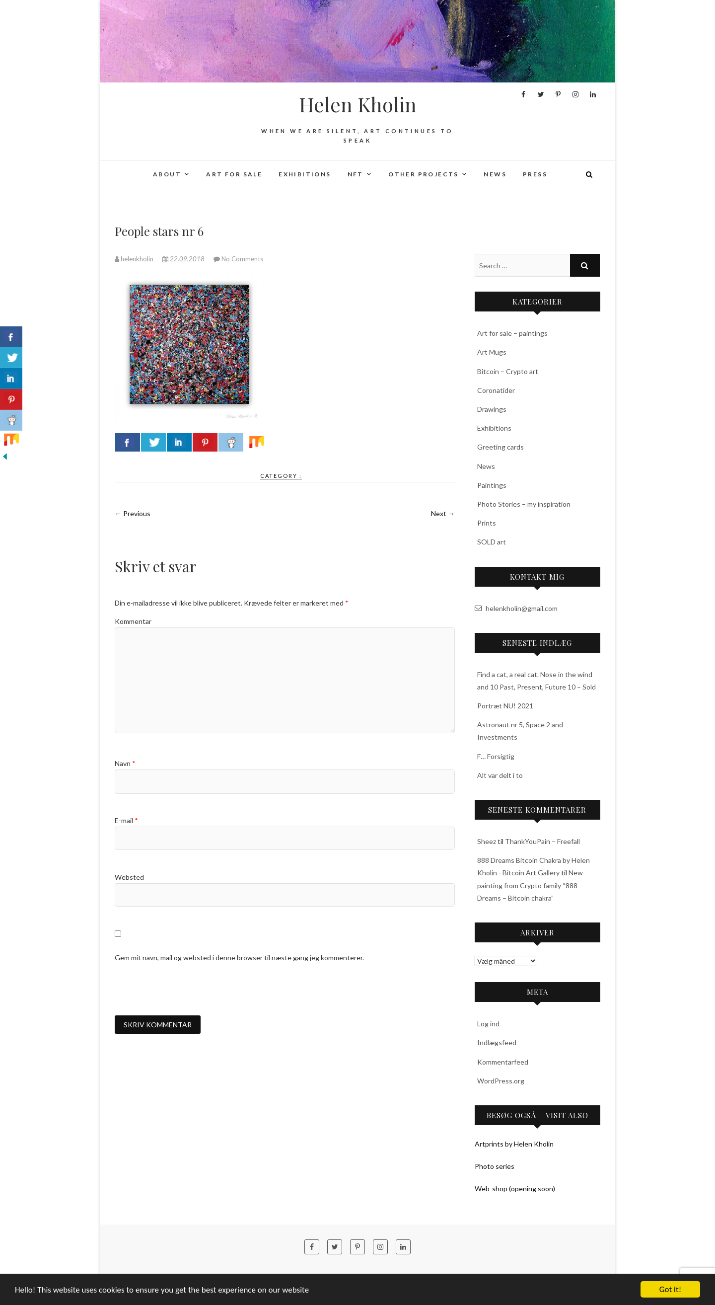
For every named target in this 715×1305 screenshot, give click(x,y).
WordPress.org (500, 1080)
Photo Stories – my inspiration (524, 504)
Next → (443, 513)
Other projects (423, 174)
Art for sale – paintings (512, 333)
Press (535, 174)
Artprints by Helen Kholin (514, 1144)
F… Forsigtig (495, 756)
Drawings (491, 409)
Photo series (494, 1166)
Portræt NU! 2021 (505, 705)
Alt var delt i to (500, 775)
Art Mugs (491, 352)
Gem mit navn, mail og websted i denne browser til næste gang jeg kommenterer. (239, 957)
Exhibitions (305, 174)
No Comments (242, 259)
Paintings (491, 485)
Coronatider (496, 390)
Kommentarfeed (502, 1062)
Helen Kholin (358, 104)
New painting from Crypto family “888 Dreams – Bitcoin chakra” (530, 885)
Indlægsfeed (496, 1042)
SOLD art (491, 541)
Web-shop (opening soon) (515, 1188)
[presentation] (190, 989)
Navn (125, 763)
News (495, 174)
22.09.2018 (184, 259)
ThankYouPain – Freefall (542, 841)
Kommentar (133, 621)
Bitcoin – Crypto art (507, 371)
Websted (129, 877)
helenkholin (135, 259)
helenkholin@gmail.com (516, 608)
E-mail (126, 820)
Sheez (486, 841)
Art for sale (234, 174)
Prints (486, 523)
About (167, 174)
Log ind (488, 1023)
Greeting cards (500, 447)
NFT (355, 174)
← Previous (132, 513)
